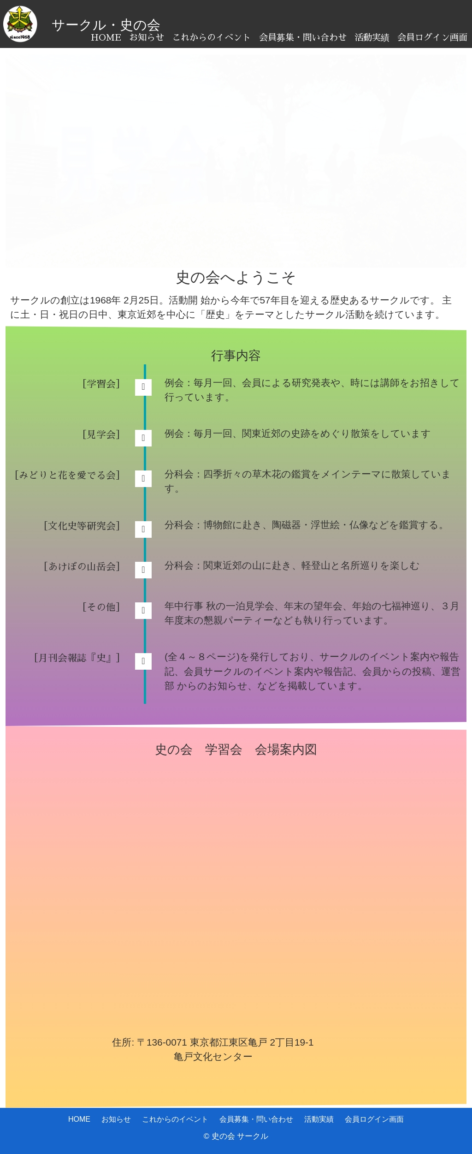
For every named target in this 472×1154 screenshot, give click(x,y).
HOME (106, 37)
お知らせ (146, 37)
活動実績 (371, 37)
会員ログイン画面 (432, 37)
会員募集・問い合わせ (303, 37)
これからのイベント (211, 37)
